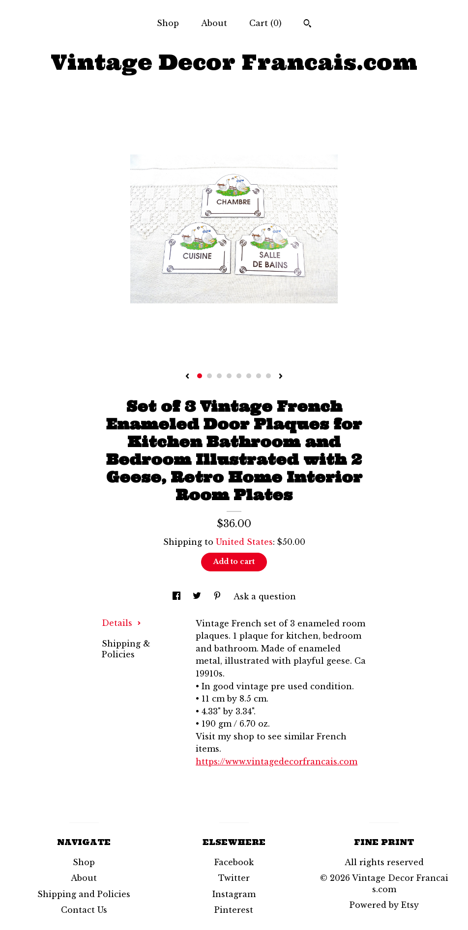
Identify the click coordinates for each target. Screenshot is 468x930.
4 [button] (229, 375)
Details (121, 623)
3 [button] (219, 375)
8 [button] (268, 375)
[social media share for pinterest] (218, 596)
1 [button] (199, 375)
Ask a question (265, 596)
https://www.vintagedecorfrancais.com (276, 761)
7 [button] (258, 375)
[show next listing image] (280, 376)
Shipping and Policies (83, 894)
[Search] (307, 24)
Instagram (234, 894)
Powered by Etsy (384, 905)
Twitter (234, 878)
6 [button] (248, 375)
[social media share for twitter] (198, 596)
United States (244, 542)
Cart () (265, 23)
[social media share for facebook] (178, 596)
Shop (168, 23)
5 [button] (238, 375)
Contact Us (84, 910)
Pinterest (233, 910)
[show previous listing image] (187, 376)
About (214, 23)
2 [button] (209, 375)
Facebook (234, 862)
